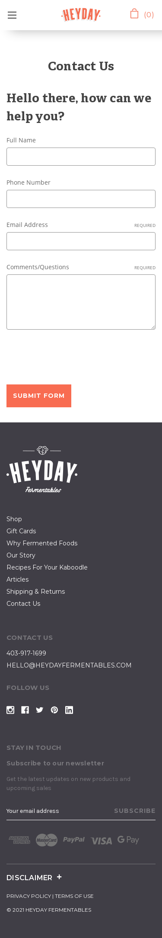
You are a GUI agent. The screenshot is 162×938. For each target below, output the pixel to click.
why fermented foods (41, 543)
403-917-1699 (26, 653)
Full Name (21, 140)
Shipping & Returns (35, 591)
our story (20, 555)
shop (14, 519)
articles (17, 579)
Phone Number (28, 182)
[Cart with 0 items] (141, 14)
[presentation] (72, 358)
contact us (23, 603)
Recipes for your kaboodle (47, 567)
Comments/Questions (81, 267)
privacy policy (28, 896)
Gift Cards (21, 531)
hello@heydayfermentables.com (69, 665)
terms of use (74, 896)
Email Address (81, 224)
